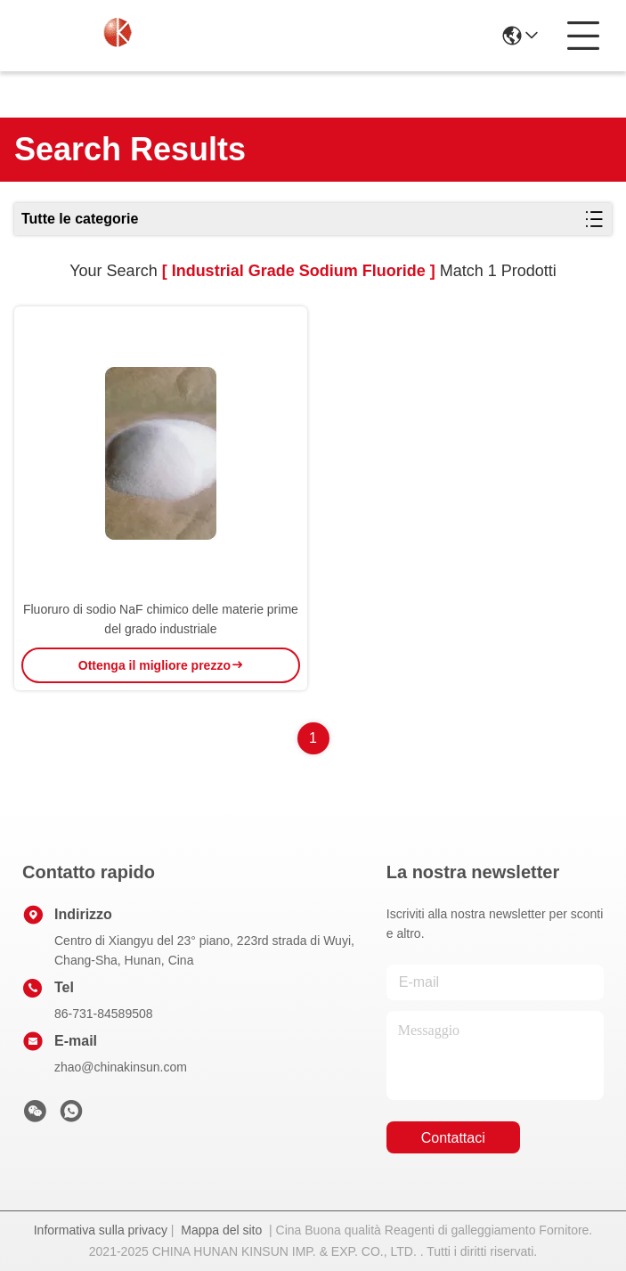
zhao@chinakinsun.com (120, 1067)
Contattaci (453, 1137)
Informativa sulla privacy (100, 1230)
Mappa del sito (221, 1230)
